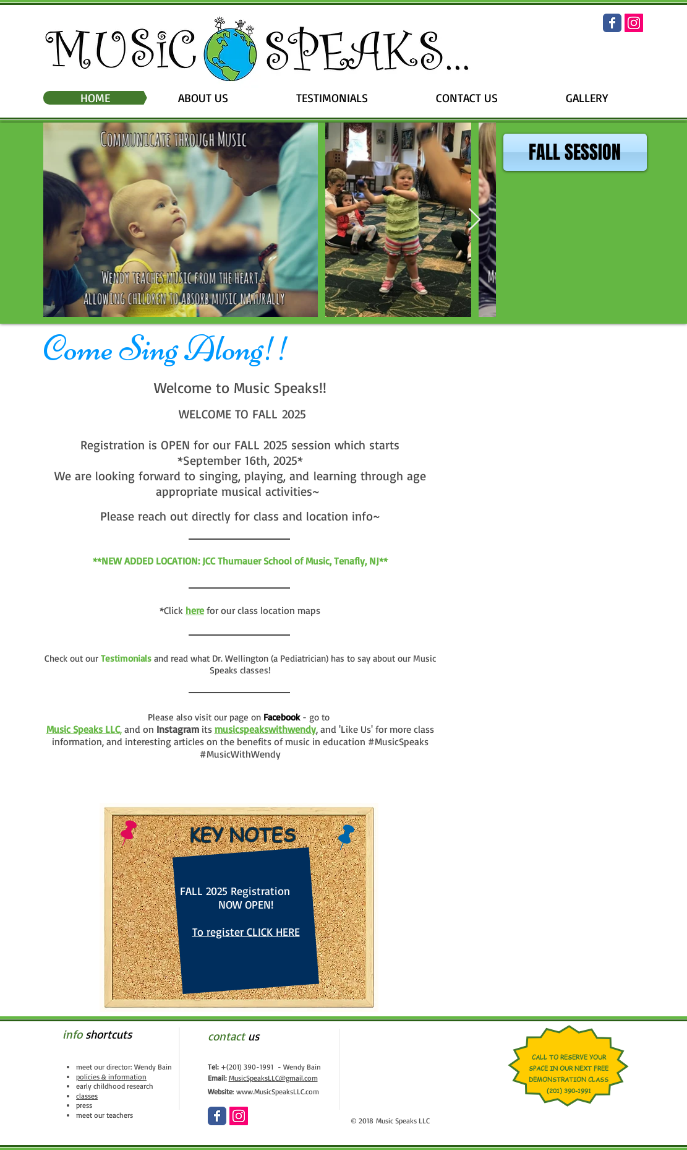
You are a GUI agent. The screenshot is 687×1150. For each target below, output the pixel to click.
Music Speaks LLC (83, 729)
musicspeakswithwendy (265, 729)
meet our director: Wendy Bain (124, 1066)
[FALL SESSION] (575, 152)
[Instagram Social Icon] (634, 23)
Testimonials (126, 658)
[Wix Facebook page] (612, 23)
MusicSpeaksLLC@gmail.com (273, 1078)
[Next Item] (474, 220)
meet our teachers (104, 1115)
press (84, 1105)
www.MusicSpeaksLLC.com (277, 1091)
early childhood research (114, 1086)
